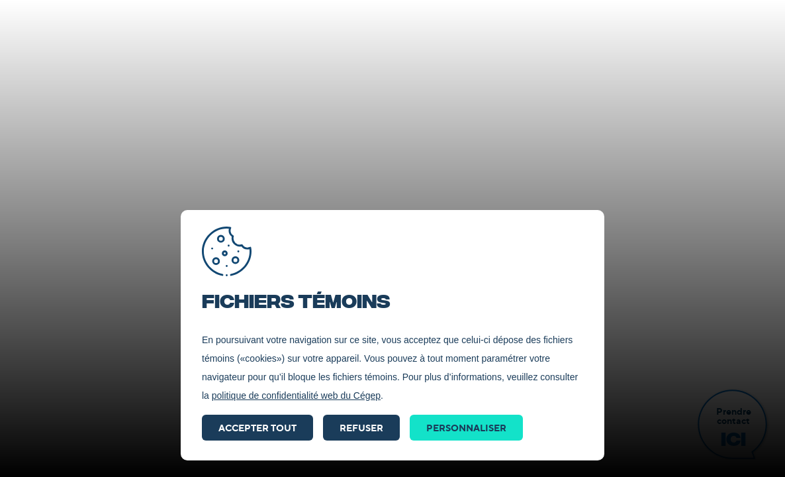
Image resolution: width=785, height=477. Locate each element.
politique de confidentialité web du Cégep (296, 395)
